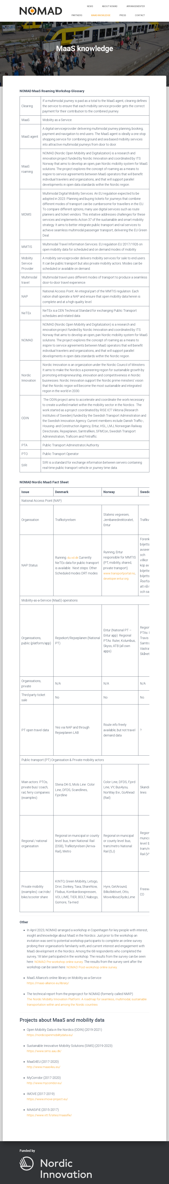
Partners (77, 15)
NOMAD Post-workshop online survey (92, 939)
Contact (140, 15)
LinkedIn (92, 1174)
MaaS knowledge (100, 15)
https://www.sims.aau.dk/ (44, 1023)
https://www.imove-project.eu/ (48, 1071)
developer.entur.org (116, 578)
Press (122, 15)
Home (28, 1165)
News (90, 6)
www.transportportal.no (119, 573)
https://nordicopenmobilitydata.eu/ (51, 1007)
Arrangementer (135, 6)
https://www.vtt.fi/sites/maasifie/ (50, 1086)
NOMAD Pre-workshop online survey (59, 934)
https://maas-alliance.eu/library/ (49, 955)
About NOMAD (109, 6)
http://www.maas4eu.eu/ (44, 1039)
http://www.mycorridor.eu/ (45, 1055)
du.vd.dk (73, 557)
